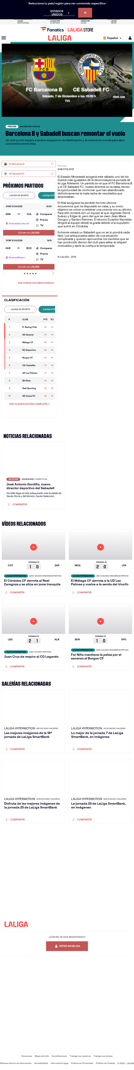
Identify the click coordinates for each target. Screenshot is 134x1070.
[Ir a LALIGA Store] (67, 29)
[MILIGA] (129, 38)
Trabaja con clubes (103, 1056)
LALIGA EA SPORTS (19, 195)
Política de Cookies (105, 1063)
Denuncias (26, 1056)
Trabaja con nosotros (80, 1056)
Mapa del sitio (42, 1056)
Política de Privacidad (82, 1063)
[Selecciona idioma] (113, 38)
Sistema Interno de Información (16, 1063)
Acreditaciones (59, 1056)
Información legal (59, 1063)
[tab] (19, 195)
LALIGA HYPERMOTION (54, 195)
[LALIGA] (60, 38)
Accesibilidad (41, 1063)
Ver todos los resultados (36, 283)
